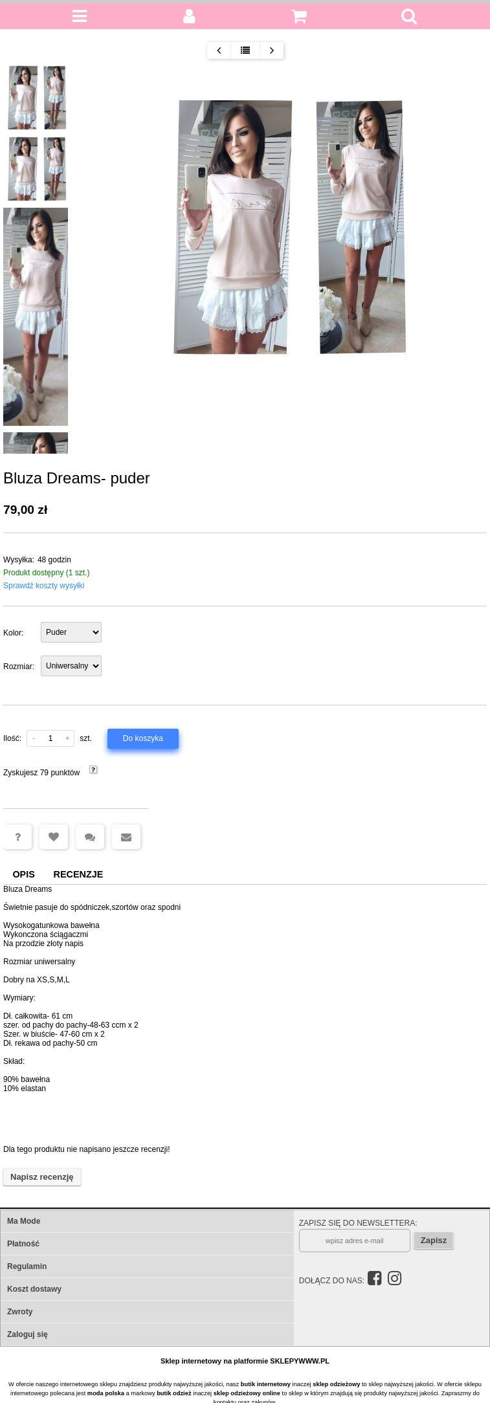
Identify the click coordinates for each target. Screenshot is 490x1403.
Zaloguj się (27, 1334)
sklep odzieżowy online (247, 1393)
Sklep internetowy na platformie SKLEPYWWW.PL (245, 1361)
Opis (23, 874)
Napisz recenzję (42, 1177)
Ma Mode (23, 1221)
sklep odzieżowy (336, 1384)
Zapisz (434, 1240)
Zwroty (19, 1311)
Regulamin (27, 1266)
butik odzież (174, 1393)
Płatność (23, 1243)
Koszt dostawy (34, 1289)
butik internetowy (266, 1384)
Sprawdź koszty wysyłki (43, 585)
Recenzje (79, 874)
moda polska (105, 1393)
